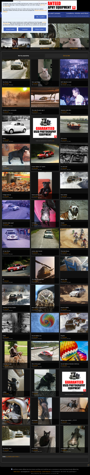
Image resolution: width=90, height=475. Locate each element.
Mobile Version (17, 471)
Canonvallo (6, 83)
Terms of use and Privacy (35, 471)
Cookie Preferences (46, 471)
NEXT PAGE (15, 456)
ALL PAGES (9, 456)
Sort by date (66, 55)
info (53, 140)
